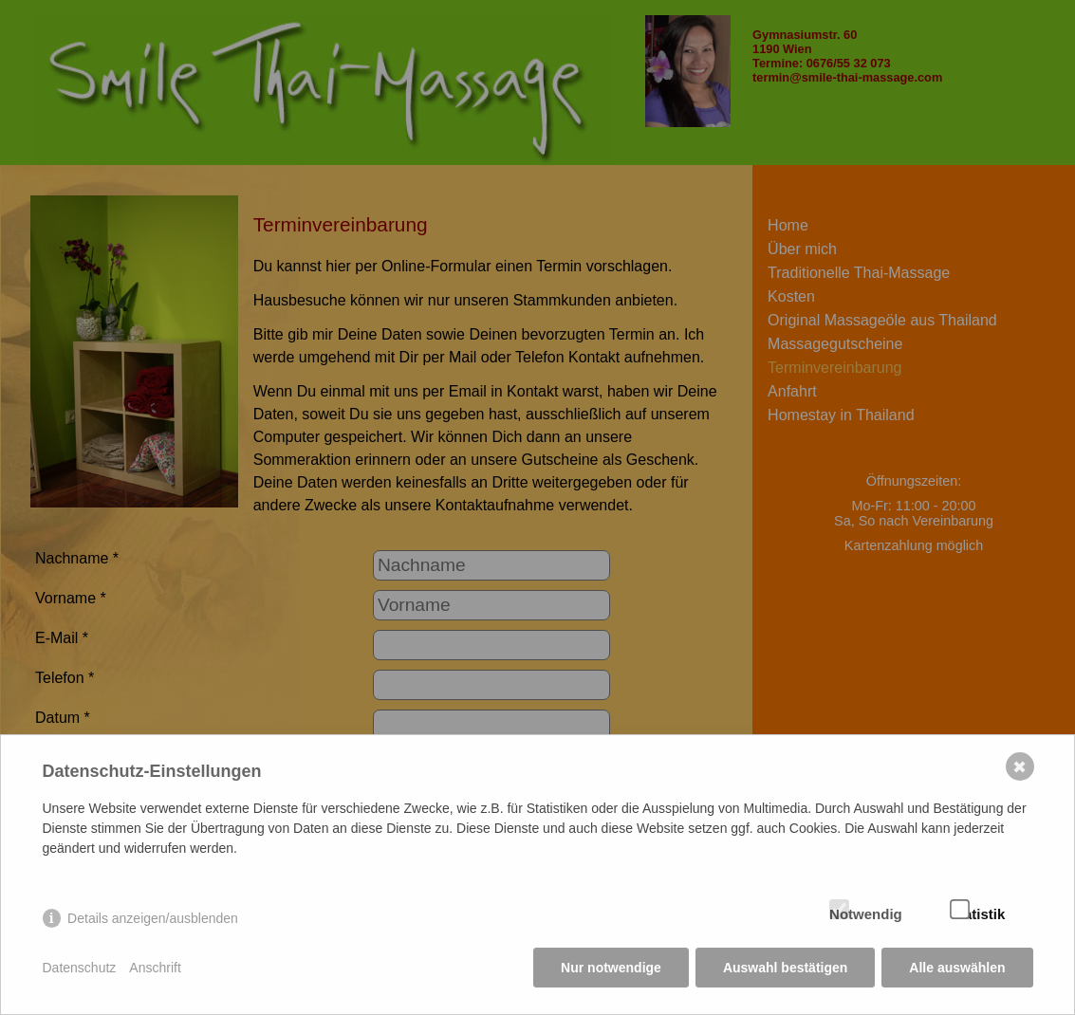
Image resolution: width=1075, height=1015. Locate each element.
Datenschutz (80, 967)
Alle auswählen (957, 967)
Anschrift (154, 967)
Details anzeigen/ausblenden (152, 918)
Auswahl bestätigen (785, 967)
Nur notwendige (611, 967)
